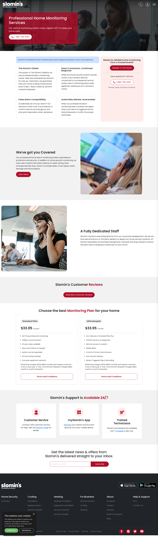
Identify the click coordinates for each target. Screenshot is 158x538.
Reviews (110, 510)
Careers (110, 505)
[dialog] (19, 524)
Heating (83, 510)
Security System (87, 501)
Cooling (83, 505)
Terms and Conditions (44, 376)
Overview (5, 501)
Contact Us (138, 505)
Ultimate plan (96, 321)
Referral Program (114, 514)
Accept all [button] (11, 530)
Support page (42, 430)
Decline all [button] (26, 530)
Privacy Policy (74, 531)
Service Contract (61, 510)
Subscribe (99, 467)
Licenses (85, 531)
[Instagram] (128, 531)
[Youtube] (142, 531)
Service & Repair (35, 510)
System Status (96, 531)
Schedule (119, 434)
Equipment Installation (64, 505)
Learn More (20, 174)
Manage (67, 427)
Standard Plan (27, 321)
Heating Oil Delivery (62, 501)
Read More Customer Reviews (79, 297)
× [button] (33, 514)
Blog (109, 518)
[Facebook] (121, 531)
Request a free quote (122, 68)
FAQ (135, 501)
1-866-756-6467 (20, 37)
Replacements (34, 505)
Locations (111, 501)
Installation (32, 501)
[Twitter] (135, 531)
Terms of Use (61, 531)
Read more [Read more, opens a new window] (20, 526)
